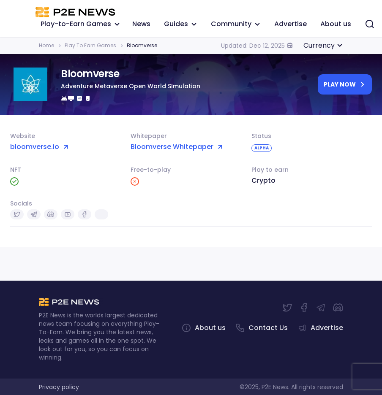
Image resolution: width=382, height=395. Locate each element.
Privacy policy (59, 387)
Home (46, 45)
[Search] (370, 23)
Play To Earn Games (90, 45)
